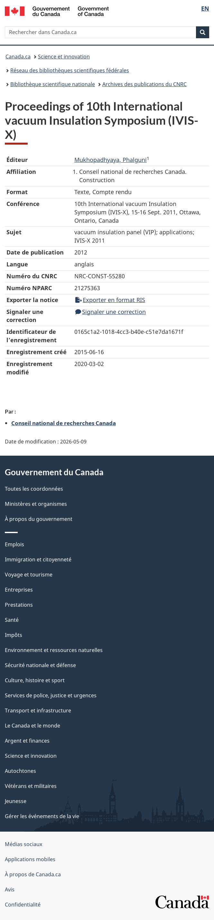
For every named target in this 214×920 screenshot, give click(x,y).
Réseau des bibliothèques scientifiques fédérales (69, 70)
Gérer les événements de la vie (42, 816)
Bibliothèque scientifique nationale (52, 84)
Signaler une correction (110, 312)
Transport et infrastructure (38, 710)
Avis (9, 889)
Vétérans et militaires (31, 786)
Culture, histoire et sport (35, 680)
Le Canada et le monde (32, 725)
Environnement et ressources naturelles (54, 650)
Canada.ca (18, 56)
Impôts (13, 635)
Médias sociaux (23, 844)
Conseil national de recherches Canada (63, 423)
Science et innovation (64, 56)
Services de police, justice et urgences (51, 695)
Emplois (14, 544)
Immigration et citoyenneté (38, 559)
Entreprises (19, 589)
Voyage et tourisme (28, 574)
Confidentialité (23, 904)
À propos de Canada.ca (33, 874)
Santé (12, 619)
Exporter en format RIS (110, 300)
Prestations (19, 604)
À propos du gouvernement (38, 519)
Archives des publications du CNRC (144, 84)
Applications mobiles (30, 859)
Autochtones (20, 770)
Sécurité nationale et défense (40, 665)
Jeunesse (15, 801)
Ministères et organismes (36, 503)
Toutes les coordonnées (34, 488)
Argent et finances (27, 740)
